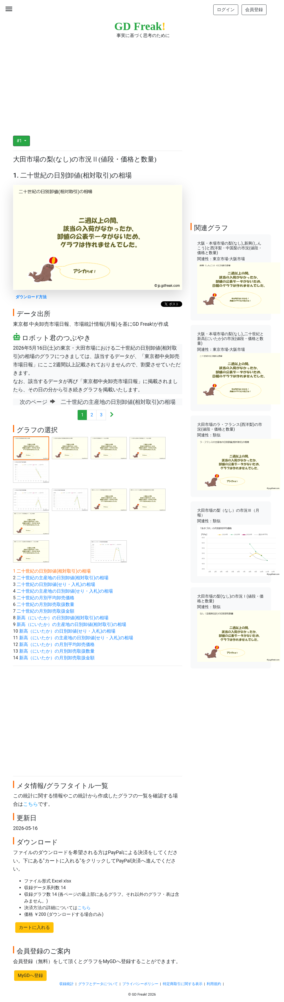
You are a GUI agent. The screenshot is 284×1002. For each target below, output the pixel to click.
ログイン (226, 9)
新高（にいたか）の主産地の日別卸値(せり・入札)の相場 (76, 637)
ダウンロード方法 (31, 297)
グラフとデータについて (98, 984)
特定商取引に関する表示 (182, 984)
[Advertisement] (142, 83)
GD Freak (140, 26)
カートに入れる (34, 927)
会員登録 (254, 9)
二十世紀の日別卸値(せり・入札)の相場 (56, 584)
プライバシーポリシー (140, 984)
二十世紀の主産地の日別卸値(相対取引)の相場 (62, 577)
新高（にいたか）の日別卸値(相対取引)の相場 (62, 617)
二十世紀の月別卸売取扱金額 (45, 611)
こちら (30, 804)
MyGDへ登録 (30, 975)
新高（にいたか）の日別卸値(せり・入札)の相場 (67, 631)
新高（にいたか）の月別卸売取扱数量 (57, 651)
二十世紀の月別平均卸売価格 (45, 597)
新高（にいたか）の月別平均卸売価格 (57, 644)
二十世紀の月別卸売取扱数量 (45, 604)
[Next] (112, 415)
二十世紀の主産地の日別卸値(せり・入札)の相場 (65, 591)
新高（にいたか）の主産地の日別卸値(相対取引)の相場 (71, 624)
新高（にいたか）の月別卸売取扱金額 (57, 657)
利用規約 (214, 984)
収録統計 (66, 984)
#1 (20, 140)
